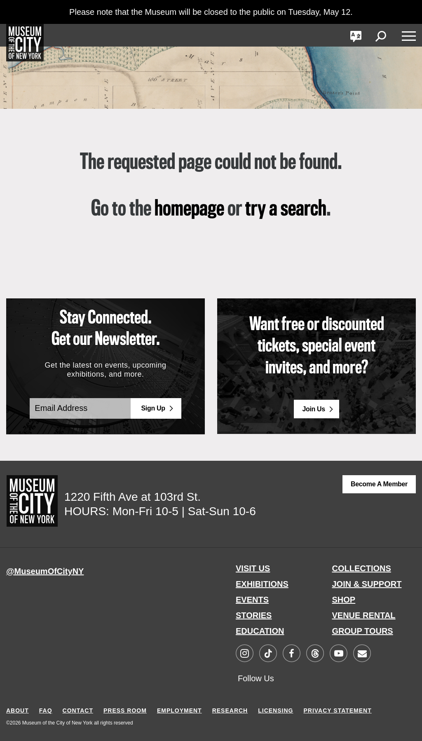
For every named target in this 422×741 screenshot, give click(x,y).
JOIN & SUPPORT (367, 584)
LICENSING (275, 710)
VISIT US (253, 568)
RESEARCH (230, 710)
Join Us (313, 409)
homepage (189, 209)
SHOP (344, 599)
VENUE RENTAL (364, 615)
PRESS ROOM (125, 710)
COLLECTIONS (361, 568)
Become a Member (379, 484)
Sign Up (153, 408)
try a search (285, 209)
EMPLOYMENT (179, 710)
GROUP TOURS (362, 630)
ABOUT (17, 710)
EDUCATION (260, 630)
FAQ (45, 710)
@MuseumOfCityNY (45, 571)
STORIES (254, 615)
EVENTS (252, 599)
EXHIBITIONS (262, 584)
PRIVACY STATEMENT (337, 710)
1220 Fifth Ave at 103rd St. (132, 496)
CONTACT (78, 710)
